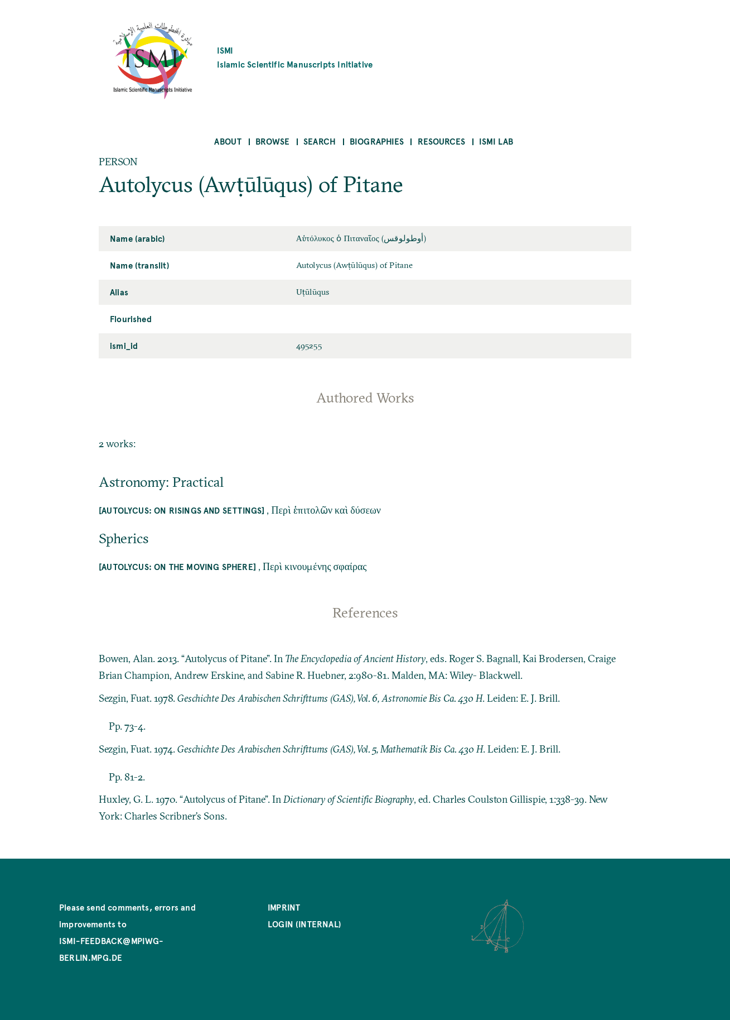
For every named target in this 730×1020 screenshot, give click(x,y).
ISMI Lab (496, 141)
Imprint (284, 907)
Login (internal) (304, 924)
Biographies (377, 141)
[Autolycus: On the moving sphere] (177, 566)
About (227, 141)
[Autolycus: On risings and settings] (181, 510)
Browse (272, 141)
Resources (442, 141)
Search (319, 141)
